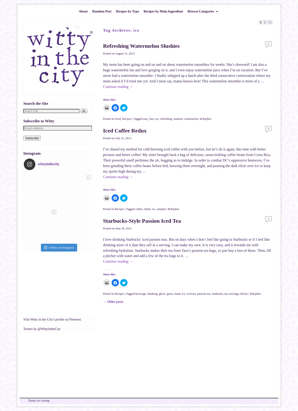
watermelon (191, 118)
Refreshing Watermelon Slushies (141, 46)
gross (170, 293)
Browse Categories (201, 12)
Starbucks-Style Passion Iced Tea (142, 221)
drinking (152, 293)
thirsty (244, 293)
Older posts (113, 301)
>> (270, 22)
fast (151, 118)
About (83, 11)
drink (147, 209)
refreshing (166, 118)
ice (157, 118)
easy (145, 118)
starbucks (217, 293)
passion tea (203, 293)
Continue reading (118, 87)
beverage (140, 293)
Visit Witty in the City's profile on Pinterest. (52, 319)
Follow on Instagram (59, 247)
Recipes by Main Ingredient (163, 11)
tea (226, 293)
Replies (205, 118)
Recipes (126, 118)
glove (162, 293)
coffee (139, 209)
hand (177, 293)
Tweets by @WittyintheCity (42, 329)
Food (118, 118)
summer (178, 118)
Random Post (101, 11)
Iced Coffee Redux (125, 131)
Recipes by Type (127, 11)
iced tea (191, 293)
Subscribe (32, 138)
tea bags (234, 293)
